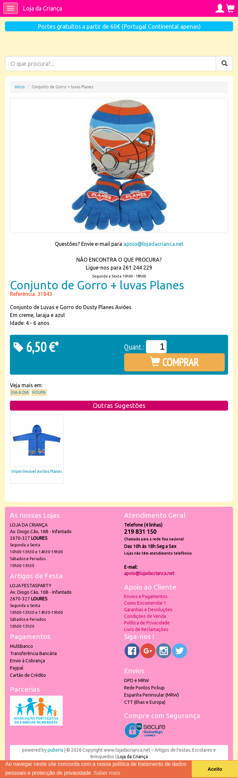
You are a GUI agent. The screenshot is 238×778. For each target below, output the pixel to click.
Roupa (39, 392)
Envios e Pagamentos (146, 596)
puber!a (55, 750)
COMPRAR (174, 362)
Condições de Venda (145, 616)
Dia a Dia (20, 392)
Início (20, 87)
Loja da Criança (42, 8)
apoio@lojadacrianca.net (153, 244)
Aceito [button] (215, 769)
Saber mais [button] (106, 773)
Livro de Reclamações (146, 629)
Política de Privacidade (147, 622)
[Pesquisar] (224, 63)
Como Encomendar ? (145, 603)
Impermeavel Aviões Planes (37, 471)
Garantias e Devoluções (148, 609)
